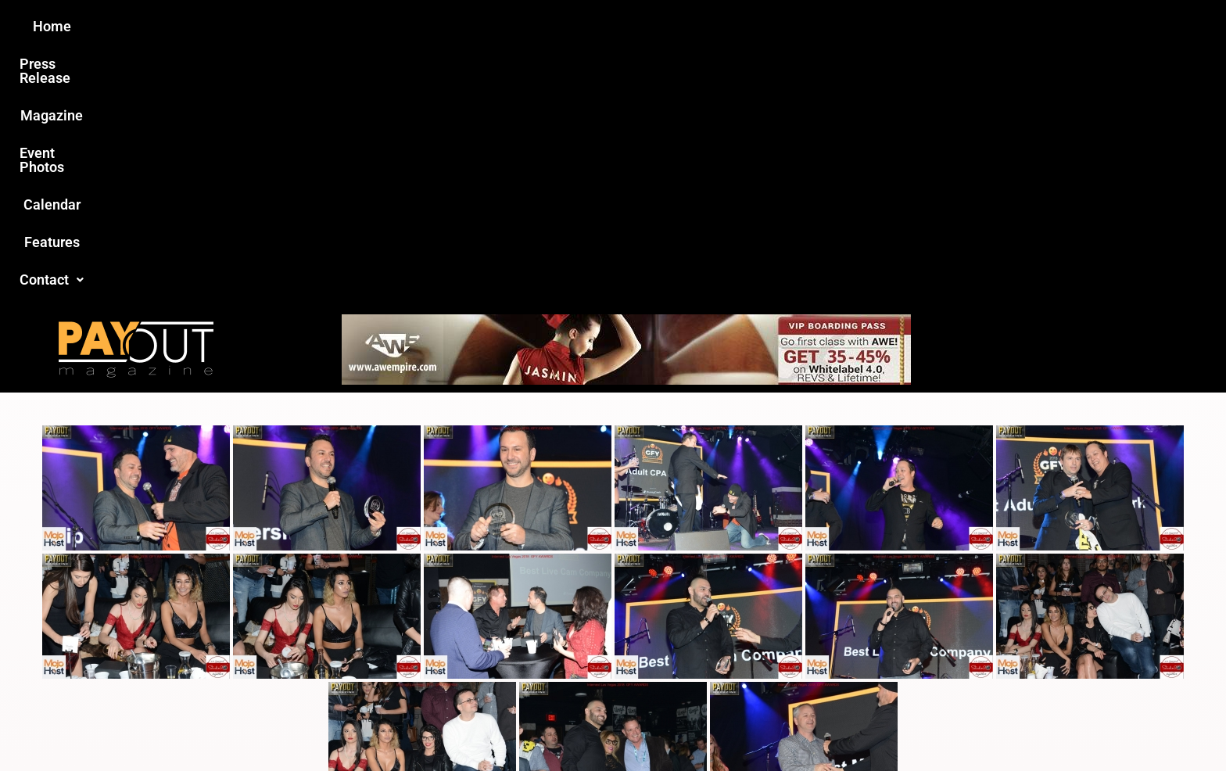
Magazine (524, 26)
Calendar (713, 26)
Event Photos (620, 26)
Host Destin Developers (953, 725)
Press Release (424, 26)
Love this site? (374, 650)
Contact (876, 26)
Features (793, 26)
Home (336, 26)
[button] (876, 26)
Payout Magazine (431, 725)
